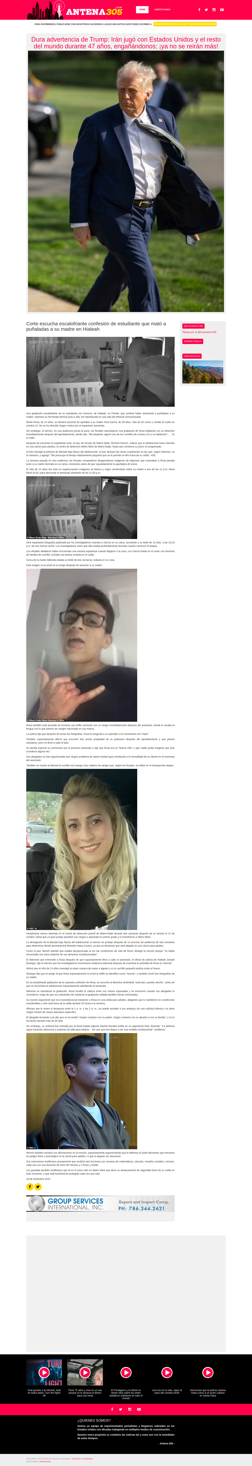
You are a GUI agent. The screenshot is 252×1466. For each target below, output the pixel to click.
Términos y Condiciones (82, 1459)
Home (142, 9)
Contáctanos (162, 9)
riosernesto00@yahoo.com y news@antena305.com (185, 24)
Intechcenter (45, 1461)
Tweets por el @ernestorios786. (199, 332)
